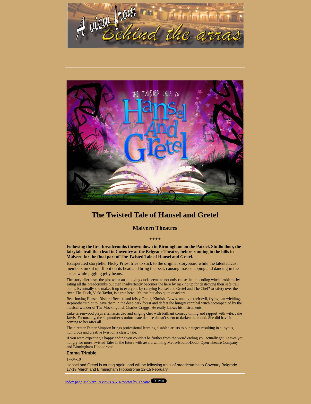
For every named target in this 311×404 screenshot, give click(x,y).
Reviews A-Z (107, 382)
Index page (73, 382)
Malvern (89, 382)
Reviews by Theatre (134, 382)
